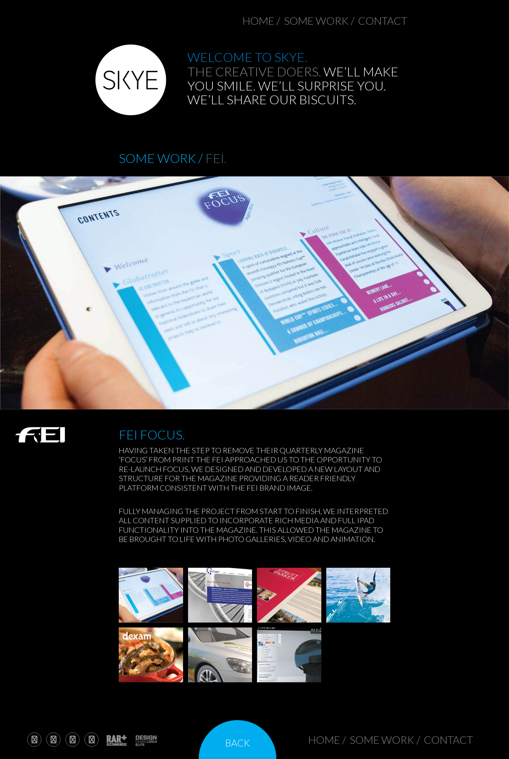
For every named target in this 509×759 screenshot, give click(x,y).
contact (382, 20)
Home (258, 20)
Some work (316, 20)
